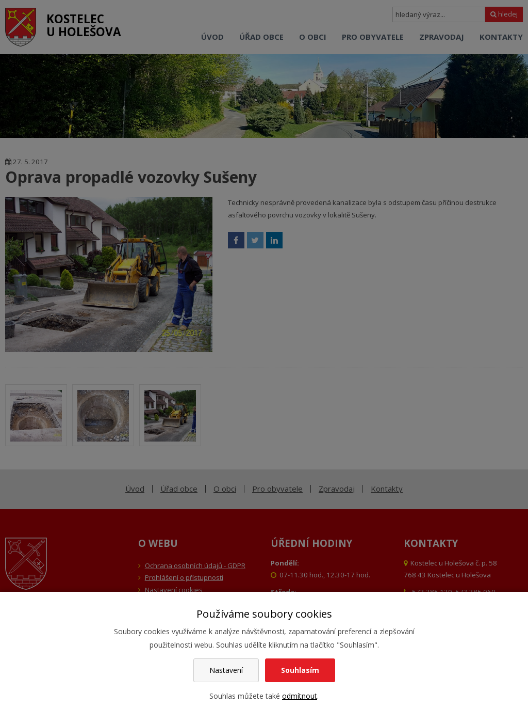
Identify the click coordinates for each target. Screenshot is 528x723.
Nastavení (226, 670)
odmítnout (299, 696)
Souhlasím (300, 670)
